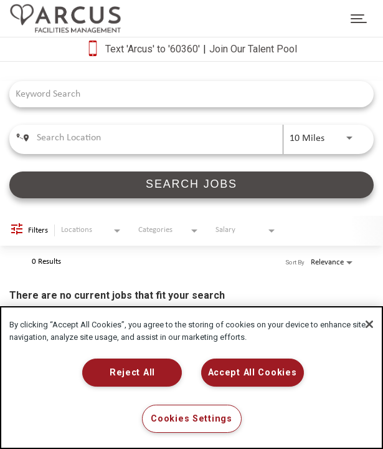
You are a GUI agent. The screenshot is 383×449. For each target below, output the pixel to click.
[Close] (369, 324)
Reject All (132, 372)
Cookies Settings (191, 418)
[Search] (191, 184)
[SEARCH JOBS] (191, 184)
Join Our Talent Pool (253, 49)
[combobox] (185, 93)
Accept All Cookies (252, 372)
